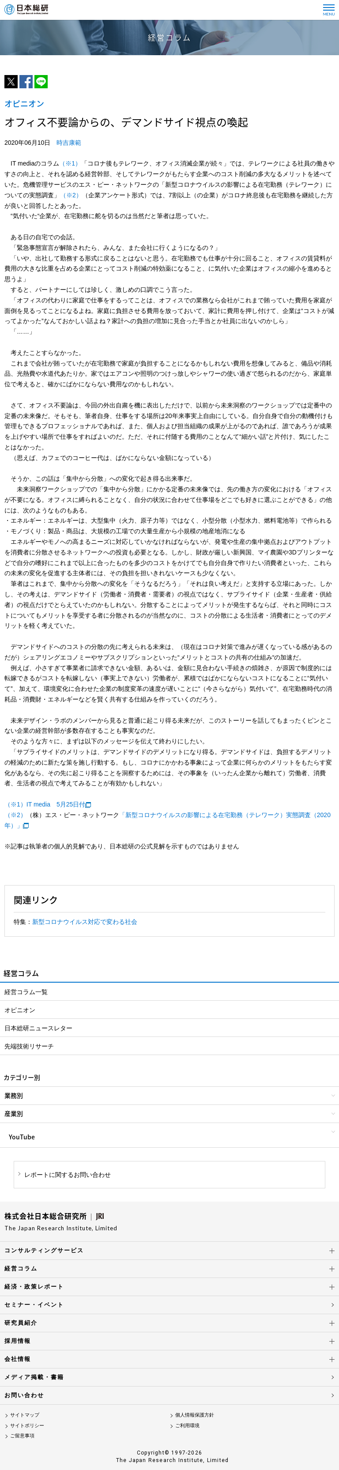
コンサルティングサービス (44, 1250)
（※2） (71, 195)
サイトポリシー (27, 1425)
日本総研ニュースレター (38, 1028)
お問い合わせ (24, 1395)
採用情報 (17, 1341)
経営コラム (21, 1268)
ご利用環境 (187, 1425)
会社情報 (17, 1359)
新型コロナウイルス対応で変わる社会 (84, 921)
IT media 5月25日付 (56, 804)
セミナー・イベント (34, 1304)
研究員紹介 (21, 1322)
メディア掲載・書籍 (34, 1377)
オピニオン (19, 1010)
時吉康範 (68, 142)
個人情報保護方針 (194, 1414)
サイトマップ (24, 1414)
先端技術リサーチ (29, 1046)
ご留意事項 (22, 1435)
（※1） (70, 163)
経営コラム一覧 (26, 991)
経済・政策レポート (34, 1286)
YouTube (22, 1136)
